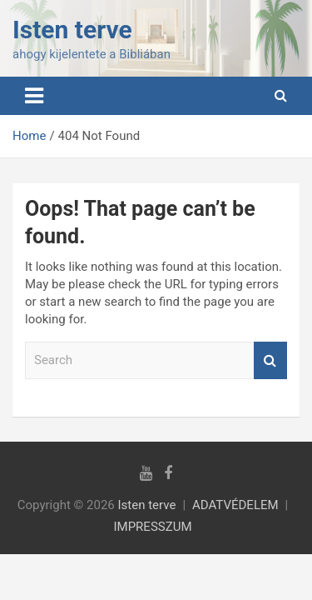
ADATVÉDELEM (235, 505)
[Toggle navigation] (34, 96)
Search (270, 360)
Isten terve (72, 29)
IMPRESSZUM (152, 526)
